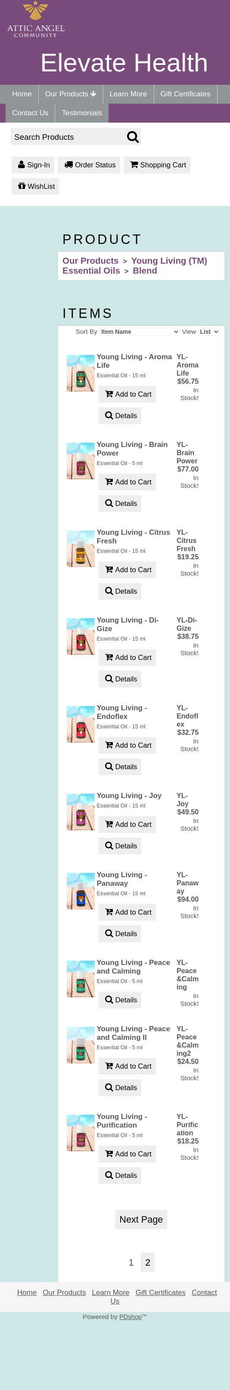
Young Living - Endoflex (122, 712)
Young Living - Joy (129, 796)
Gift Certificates (186, 94)
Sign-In (33, 165)
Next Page (141, 1219)
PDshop (130, 1316)
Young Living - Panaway (122, 879)
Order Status (88, 165)
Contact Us (30, 113)
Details (120, 416)
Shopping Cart (157, 165)
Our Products (70, 94)
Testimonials (82, 113)
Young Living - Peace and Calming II (134, 1033)
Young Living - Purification (122, 1121)
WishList (35, 187)
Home (21, 94)
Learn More (128, 94)
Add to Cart (127, 394)
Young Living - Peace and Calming (134, 967)
